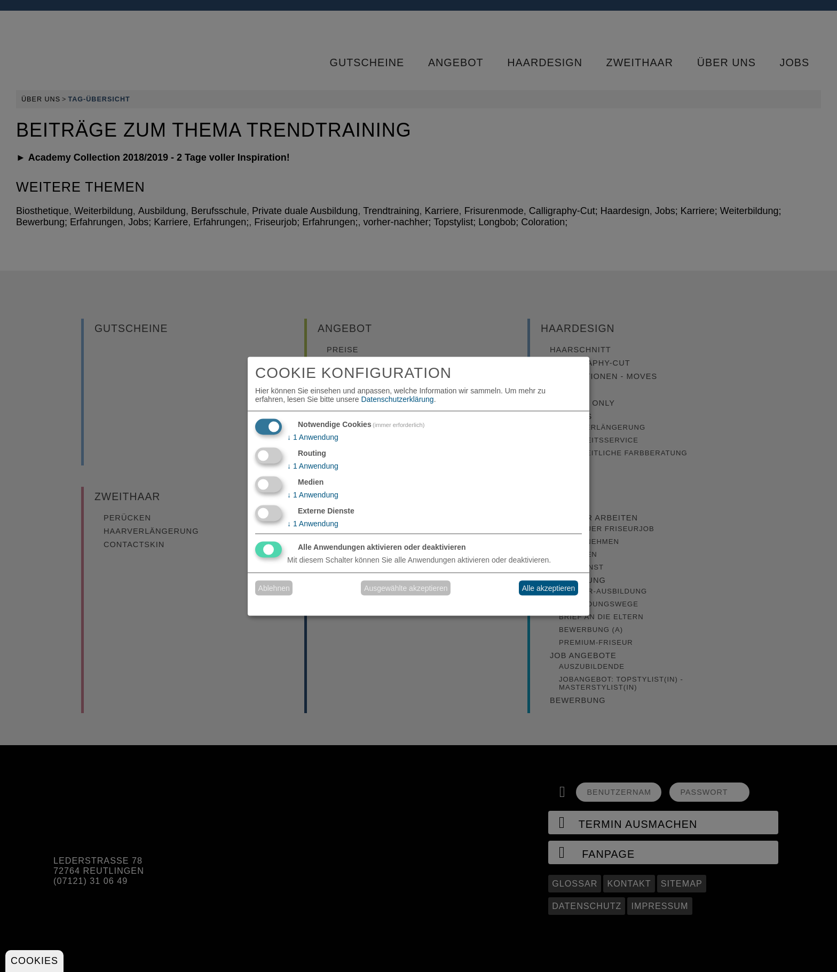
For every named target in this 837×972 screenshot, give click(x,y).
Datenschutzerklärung (397, 399)
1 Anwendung (312, 437)
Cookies (34, 960)
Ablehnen (274, 588)
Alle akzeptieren (548, 588)
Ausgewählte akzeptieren (405, 588)
